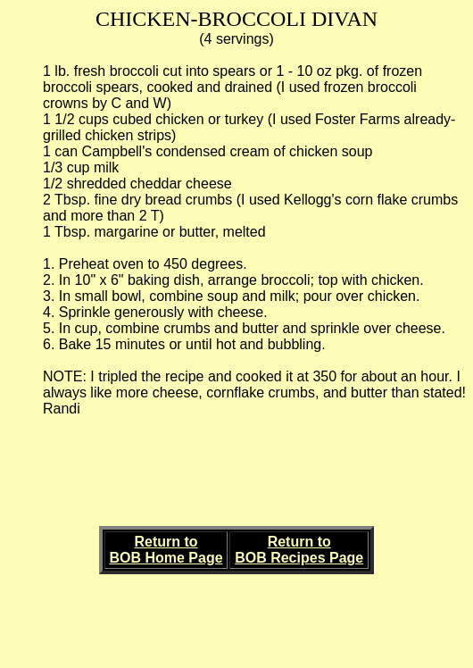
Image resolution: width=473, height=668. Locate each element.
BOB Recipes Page (299, 557)
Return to (165, 541)
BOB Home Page (165, 557)
